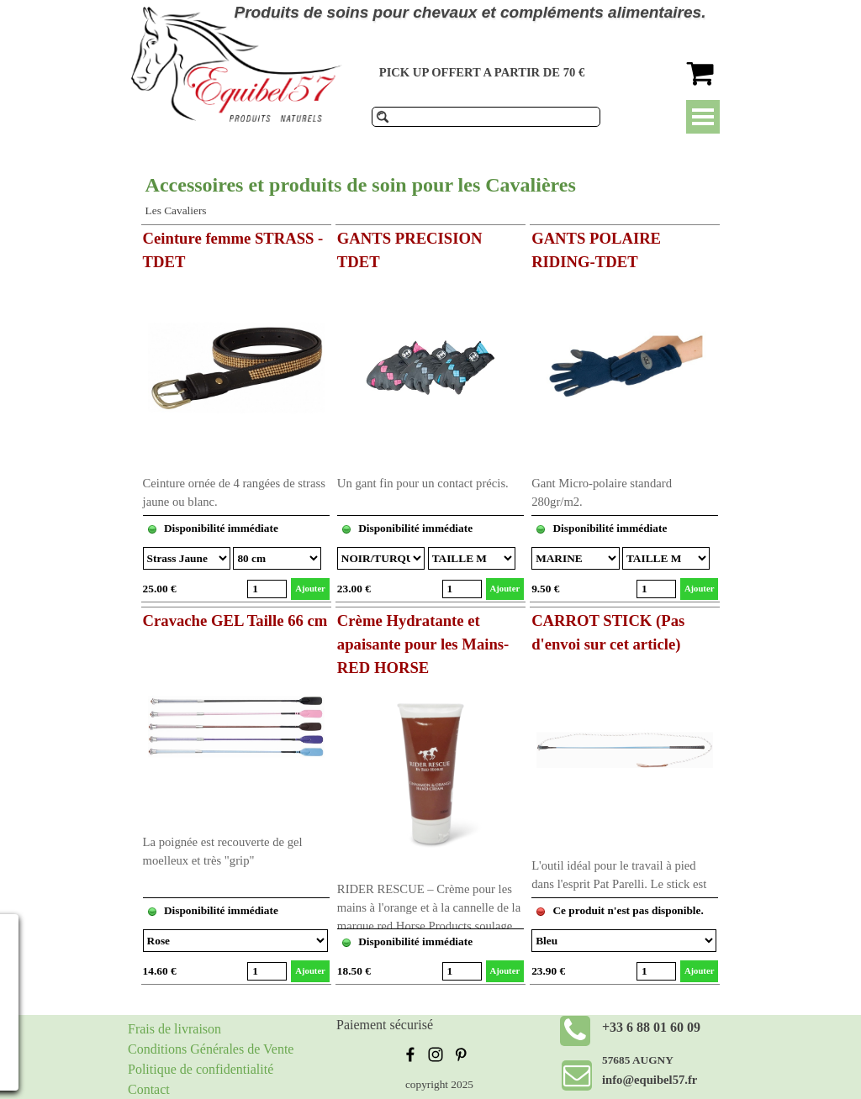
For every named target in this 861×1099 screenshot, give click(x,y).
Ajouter (310, 588)
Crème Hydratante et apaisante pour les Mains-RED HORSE (423, 644)
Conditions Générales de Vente (210, 1049)
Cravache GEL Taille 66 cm (235, 620)
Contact (149, 1089)
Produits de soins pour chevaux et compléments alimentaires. (470, 12)
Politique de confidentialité (200, 1069)
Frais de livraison (174, 1029)
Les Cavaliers (176, 210)
